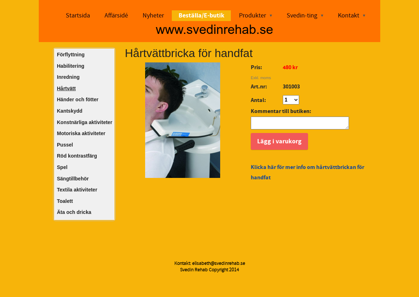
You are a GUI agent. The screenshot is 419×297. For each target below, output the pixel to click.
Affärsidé (116, 15)
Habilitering (70, 66)
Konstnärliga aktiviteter (84, 122)
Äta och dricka (74, 212)
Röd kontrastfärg (77, 156)
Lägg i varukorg (279, 143)
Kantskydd (70, 111)
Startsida (78, 15)
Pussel (65, 145)
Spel (62, 167)
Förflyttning (71, 54)
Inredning (68, 77)
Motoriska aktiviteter (81, 133)
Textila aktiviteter (77, 190)
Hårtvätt (66, 88)
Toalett (65, 201)
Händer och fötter (78, 99)
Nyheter (153, 15)
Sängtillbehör (73, 178)
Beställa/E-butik (201, 15)
